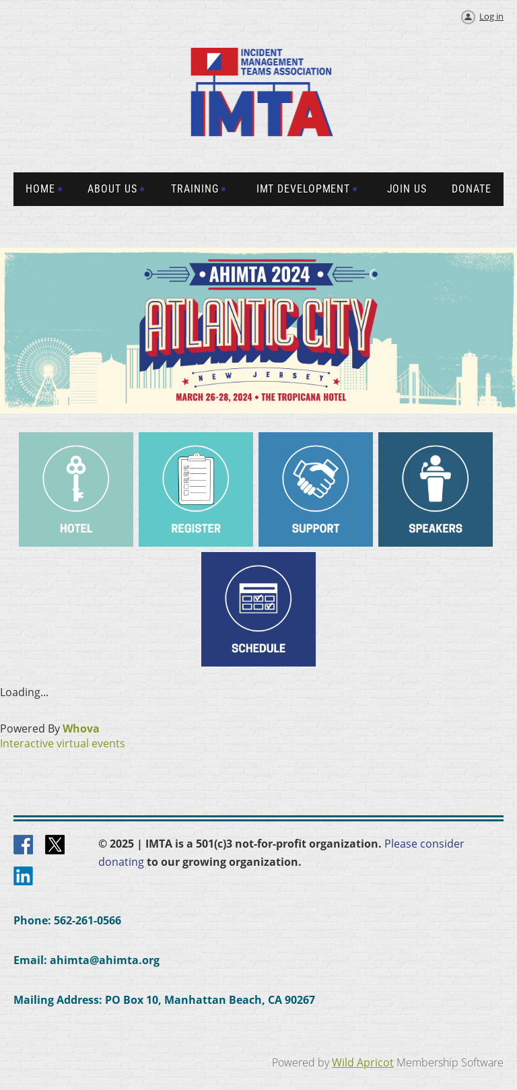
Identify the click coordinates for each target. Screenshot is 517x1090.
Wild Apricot (363, 1062)
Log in (491, 16)
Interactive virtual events (62, 743)
